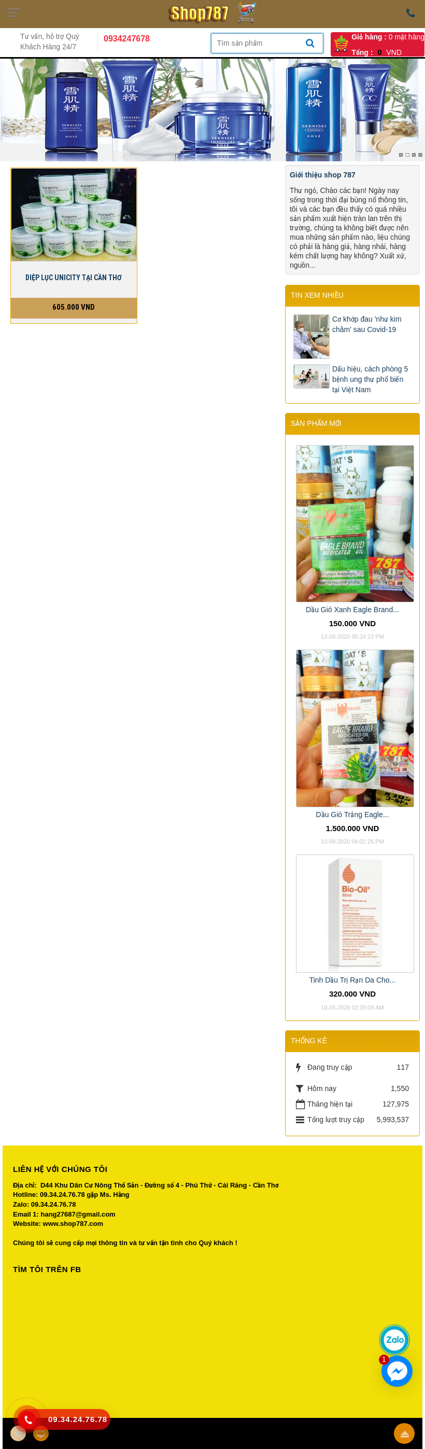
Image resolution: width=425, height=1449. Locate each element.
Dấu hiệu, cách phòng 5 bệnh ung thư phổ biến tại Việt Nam (370, 379)
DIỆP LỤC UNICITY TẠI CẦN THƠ (73, 277)
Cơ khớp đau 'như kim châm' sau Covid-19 (367, 324)
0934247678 (127, 38)
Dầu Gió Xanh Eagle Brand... (352, 609)
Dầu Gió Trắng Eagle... (352, 814)
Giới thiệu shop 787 (323, 175)
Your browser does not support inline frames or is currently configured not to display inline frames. (212, 1351)
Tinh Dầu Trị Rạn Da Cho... (352, 980)
